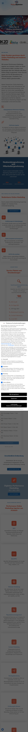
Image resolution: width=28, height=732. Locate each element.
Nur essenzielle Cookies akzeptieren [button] (14, 401)
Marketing (5, 373)
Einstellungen (11, 345)
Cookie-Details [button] (7, 409)
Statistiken (5, 366)
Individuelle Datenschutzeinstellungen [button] (14, 405)
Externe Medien (6, 382)
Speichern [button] (14, 398)
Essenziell (5, 359)
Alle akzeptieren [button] (14, 394)
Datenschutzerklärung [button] (15, 409)
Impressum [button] (21, 409)
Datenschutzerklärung (6, 343)
